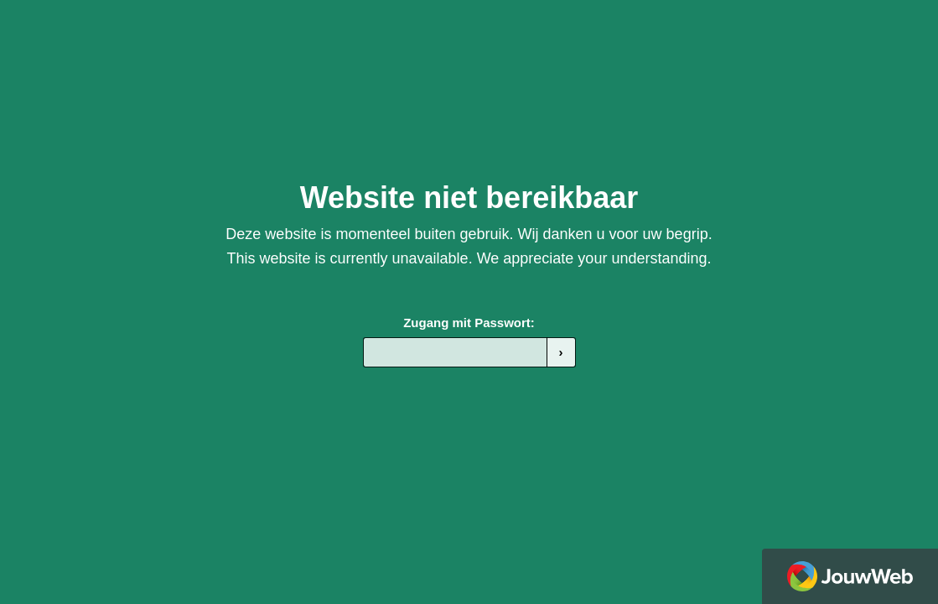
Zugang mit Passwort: (469, 322)
